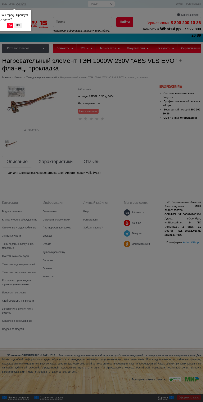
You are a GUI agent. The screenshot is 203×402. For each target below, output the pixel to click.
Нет (18, 25)
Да (10, 25)
